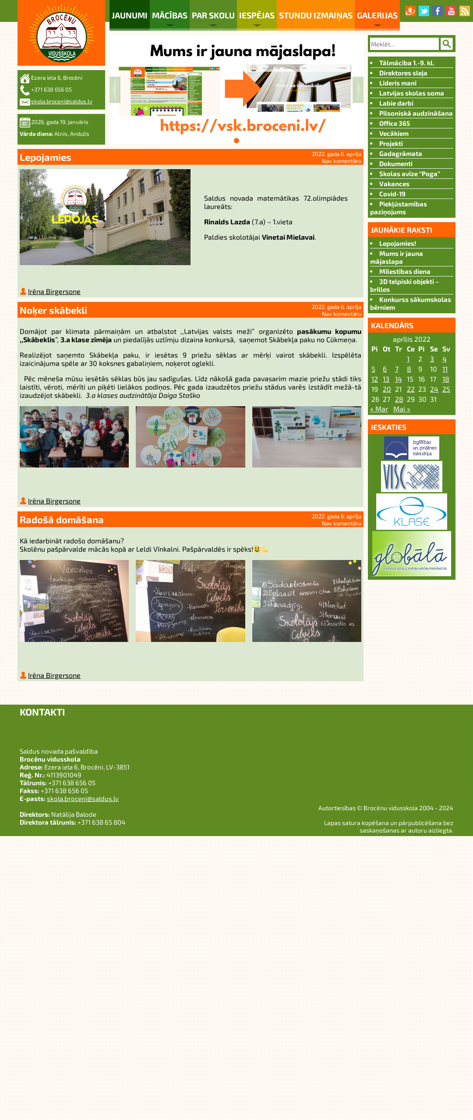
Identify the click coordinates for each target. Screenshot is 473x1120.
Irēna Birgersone (54, 293)
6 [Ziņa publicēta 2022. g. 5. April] (385, 369)
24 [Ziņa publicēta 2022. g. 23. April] (434, 389)
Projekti (391, 143)
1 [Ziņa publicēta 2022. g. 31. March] (408, 358)
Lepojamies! (398, 243)
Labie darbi (396, 103)
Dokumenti (396, 163)
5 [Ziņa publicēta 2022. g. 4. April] (373, 369)
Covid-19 (392, 194)
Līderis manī (398, 83)
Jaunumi (130, 15)
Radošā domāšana (62, 522)
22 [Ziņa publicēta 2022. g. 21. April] (411, 389)
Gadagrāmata (400, 153)
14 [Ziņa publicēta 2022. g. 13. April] (398, 379)
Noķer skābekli (53, 311)
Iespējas (257, 15)
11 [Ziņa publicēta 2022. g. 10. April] (445, 369)
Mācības (169, 15)
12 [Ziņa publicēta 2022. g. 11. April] (374, 379)
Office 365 (394, 123)
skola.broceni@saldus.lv (61, 101)
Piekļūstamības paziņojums (398, 208)
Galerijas (377, 15)
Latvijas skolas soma (411, 93)
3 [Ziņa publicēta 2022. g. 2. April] (432, 358)
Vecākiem (394, 133)
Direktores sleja (403, 73)
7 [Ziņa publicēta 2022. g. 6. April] (397, 369)
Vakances (394, 184)
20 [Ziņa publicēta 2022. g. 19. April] (387, 389)
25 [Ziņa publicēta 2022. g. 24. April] (446, 389)
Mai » (401, 408)
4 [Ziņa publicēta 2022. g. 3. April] (444, 358)
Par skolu (213, 15)
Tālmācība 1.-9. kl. (406, 63)
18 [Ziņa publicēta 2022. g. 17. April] (445, 379)
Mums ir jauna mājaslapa (396, 257)
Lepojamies (45, 157)
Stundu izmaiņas (316, 15)
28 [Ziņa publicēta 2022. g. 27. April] (399, 399)
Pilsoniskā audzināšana (416, 113)
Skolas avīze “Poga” (409, 173)
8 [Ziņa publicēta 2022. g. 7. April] (409, 369)
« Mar (379, 408)
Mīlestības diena (405, 271)
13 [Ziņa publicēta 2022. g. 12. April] (386, 379)
